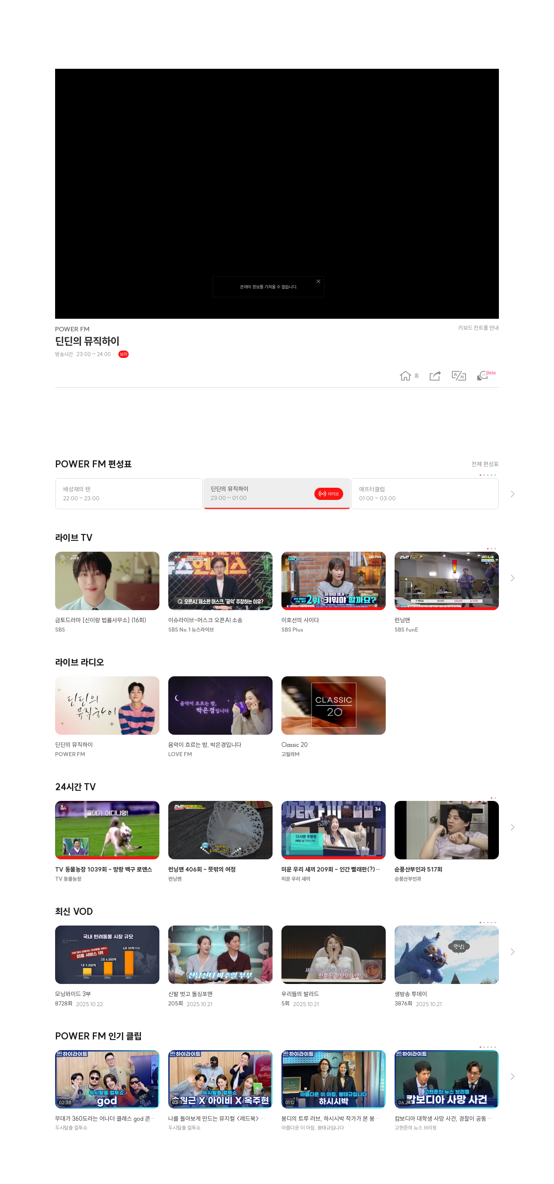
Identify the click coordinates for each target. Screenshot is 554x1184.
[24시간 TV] (277, 787)
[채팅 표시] (488, 375)
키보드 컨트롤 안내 (478, 327)
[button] (409, 375)
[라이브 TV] (277, 537)
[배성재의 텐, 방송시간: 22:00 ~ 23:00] (129, 493)
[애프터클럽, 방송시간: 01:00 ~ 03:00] (425, 493)
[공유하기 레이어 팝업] (435, 375)
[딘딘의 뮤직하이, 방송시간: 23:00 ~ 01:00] (277, 493)
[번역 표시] (459, 375)
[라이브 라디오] (277, 662)
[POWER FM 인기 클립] (277, 1036)
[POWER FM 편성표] (277, 464)
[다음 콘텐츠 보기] (512, 494)
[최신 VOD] (277, 911)
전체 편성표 (485, 464)
